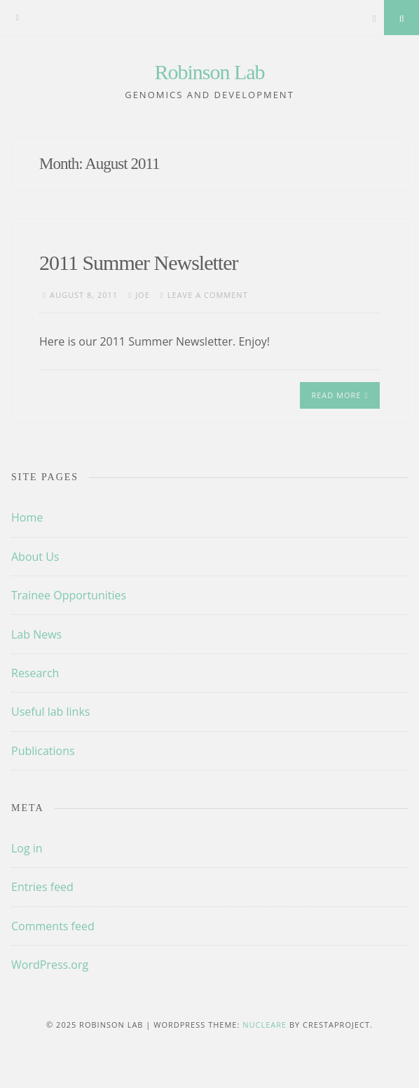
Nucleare (264, 1024)
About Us (35, 556)
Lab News (36, 634)
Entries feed (42, 887)
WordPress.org (49, 964)
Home (27, 517)
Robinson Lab (209, 71)
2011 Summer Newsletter (138, 262)
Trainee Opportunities (68, 595)
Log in (27, 848)
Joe (142, 295)
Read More (339, 395)
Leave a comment (207, 295)
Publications (43, 751)
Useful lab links (50, 711)
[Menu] (17, 17)
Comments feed (53, 926)
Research (35, 673)
